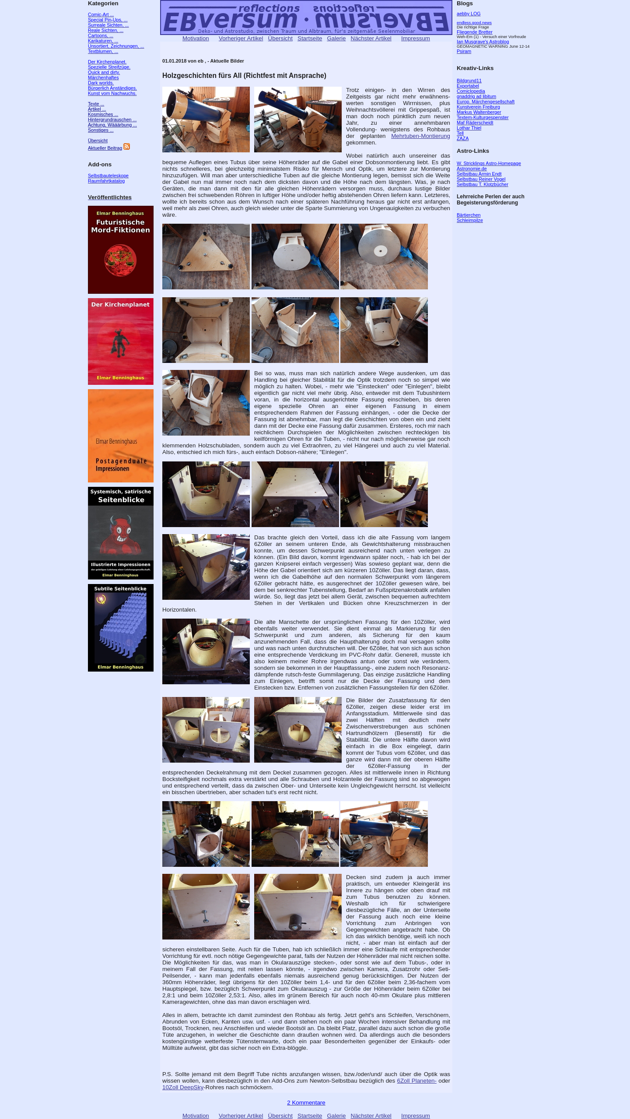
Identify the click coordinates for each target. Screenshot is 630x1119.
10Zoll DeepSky (182, 1087)
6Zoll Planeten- (417, 1080)
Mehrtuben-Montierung (420, 136)
